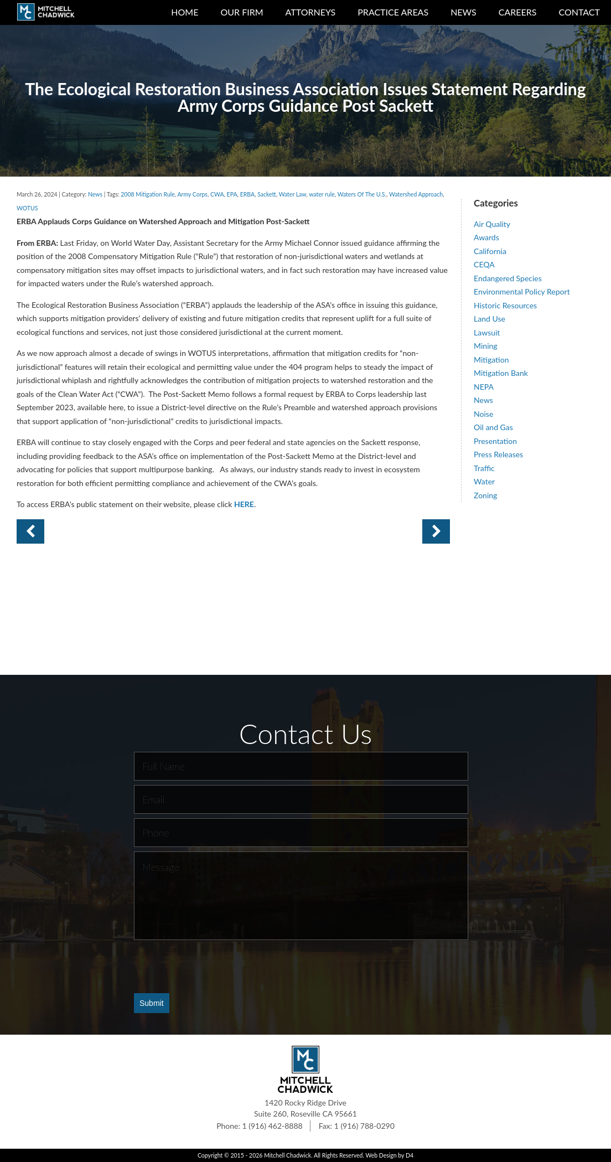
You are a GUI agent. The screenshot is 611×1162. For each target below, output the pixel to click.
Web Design (380, 1155)
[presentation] (218, 966)
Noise (483, 414)
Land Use (489, 318)
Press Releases (498, 454)
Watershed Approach (416, 194)
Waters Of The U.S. (362, 194)
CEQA (484, 264)
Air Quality (492, 224)
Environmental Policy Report (522, 291)
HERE (244, 504)
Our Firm (241, 12)
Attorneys (311, 12)
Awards (486, 237)
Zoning (485, 495)
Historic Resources (505, 305)
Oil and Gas (493, 427)
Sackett (266, 194)
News (464, 12)
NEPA (484, 386)
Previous (436, 531)
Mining (486, 345)
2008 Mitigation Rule (148, 194)
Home (184, 12)
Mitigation (491, 359)
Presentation (495, 441)
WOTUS (27, 208)
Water (484, 481)
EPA (232, 194)
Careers (518, 12)
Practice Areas (393, 12)
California (490, 251)
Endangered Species (508, 278)
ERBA (247, 194)
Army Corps (193, 194)
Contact (579, 12)
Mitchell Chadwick (287, 1155)
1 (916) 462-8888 (272, 1125)
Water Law (293, 194)
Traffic (484, 468)
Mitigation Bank (501, 373)
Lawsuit (487, 332)
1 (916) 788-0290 (364, 1125)
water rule (322, 194)
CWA (217, 194)
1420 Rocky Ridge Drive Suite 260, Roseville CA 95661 (305, 1108)
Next (30, 531)
